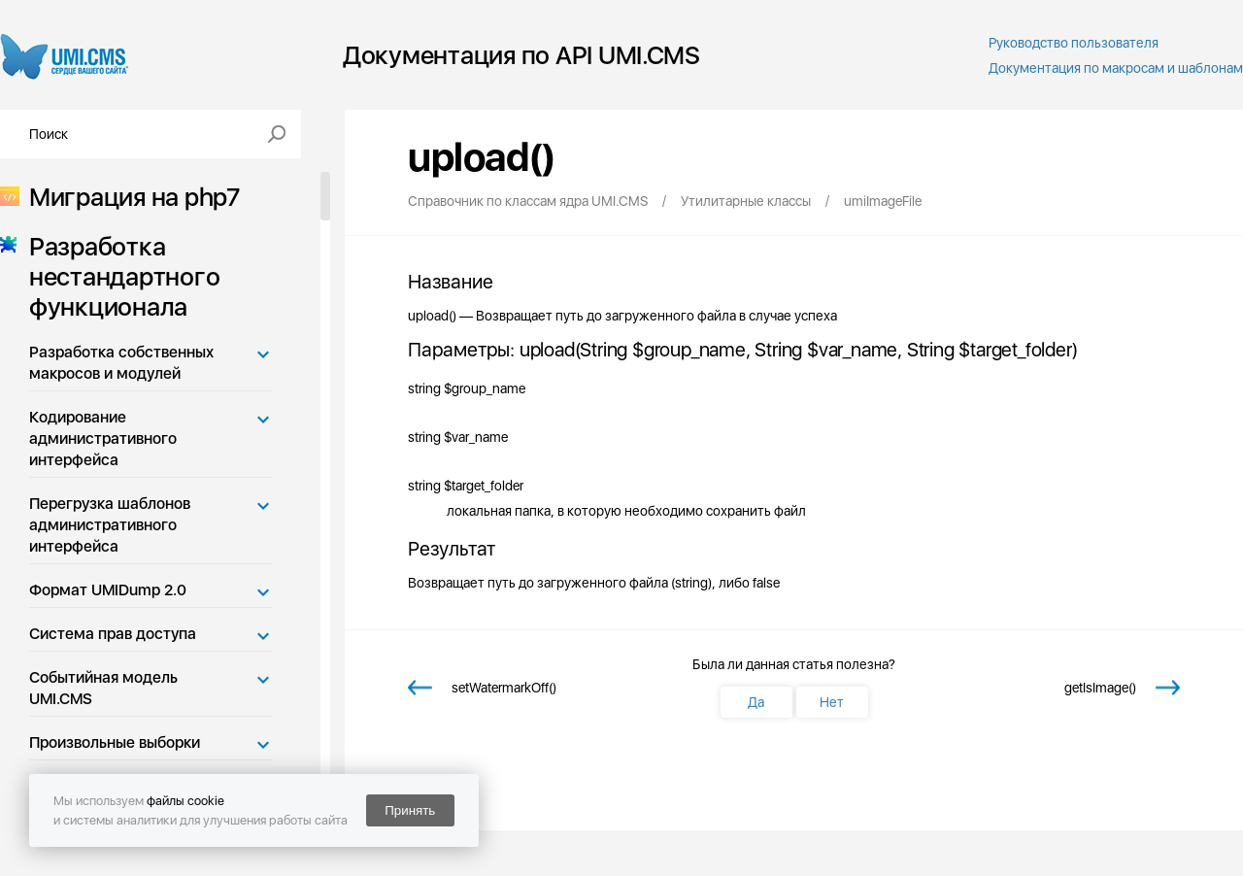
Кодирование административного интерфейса (103, 438)
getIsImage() (1100, 687)
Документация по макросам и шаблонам (1116, 68)
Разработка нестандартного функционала (118, 276)
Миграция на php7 (128, 197)
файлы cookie (185, 800)
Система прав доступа (112, 633)
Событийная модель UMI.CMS (103, 688)
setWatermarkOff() (504, 687)
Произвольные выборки (114, 742)
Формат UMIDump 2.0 (107, 590)
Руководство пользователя (1074, 43)
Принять (410, 810)
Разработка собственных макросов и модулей (121, 363)
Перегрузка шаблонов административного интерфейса (109, 525)
